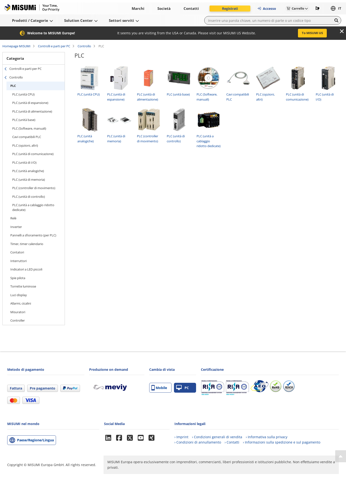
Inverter (16, 227)
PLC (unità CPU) (23, 94)
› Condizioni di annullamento (197, 442)
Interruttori (18, 261)
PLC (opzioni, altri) (25, 145)
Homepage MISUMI (16, 46)
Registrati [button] (230, 8)
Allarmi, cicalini (20, 303)
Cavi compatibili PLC (26, 137)
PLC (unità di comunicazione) (33, 154)
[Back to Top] (340, 456)
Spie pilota (17, 278)
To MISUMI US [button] (312, 33)
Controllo (84, 46)
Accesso (266, 8)
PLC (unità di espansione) (30, 103)
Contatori (17, 252)
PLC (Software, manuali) (29, 128)
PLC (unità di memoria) (28, 179)
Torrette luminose (23, 286)
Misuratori (17, 312)
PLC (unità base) (23, 120)
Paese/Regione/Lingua (35, 440)
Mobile (159, 387)
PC (182, 387)
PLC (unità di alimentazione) (32, 111)
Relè (13, 218)
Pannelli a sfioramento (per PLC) (33, 235)
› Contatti (232, 442)
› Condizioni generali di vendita (217, 437)
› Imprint (181, 437)
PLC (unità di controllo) (28, 196)
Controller (17, 320)
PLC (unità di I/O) (24, 162)
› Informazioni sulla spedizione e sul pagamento (281, 442)
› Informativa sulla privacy (266, 437)
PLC (13, 86)
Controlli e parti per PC (54, 46)
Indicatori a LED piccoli (26, 269)
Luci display (18, 295)
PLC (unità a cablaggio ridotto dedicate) (33, 207)
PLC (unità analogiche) (28, 171)
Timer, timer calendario (26, 244)
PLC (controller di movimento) (33, 188)
